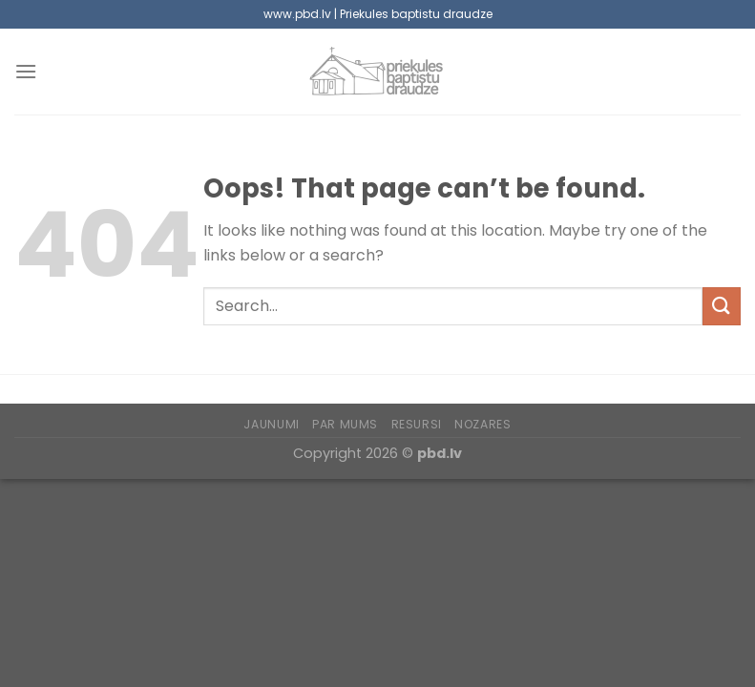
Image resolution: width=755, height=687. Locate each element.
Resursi (416, 424)
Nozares (482, 424)
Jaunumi (271, 424)
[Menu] (25, 71)
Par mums (345, 424)
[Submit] (722, 305)
